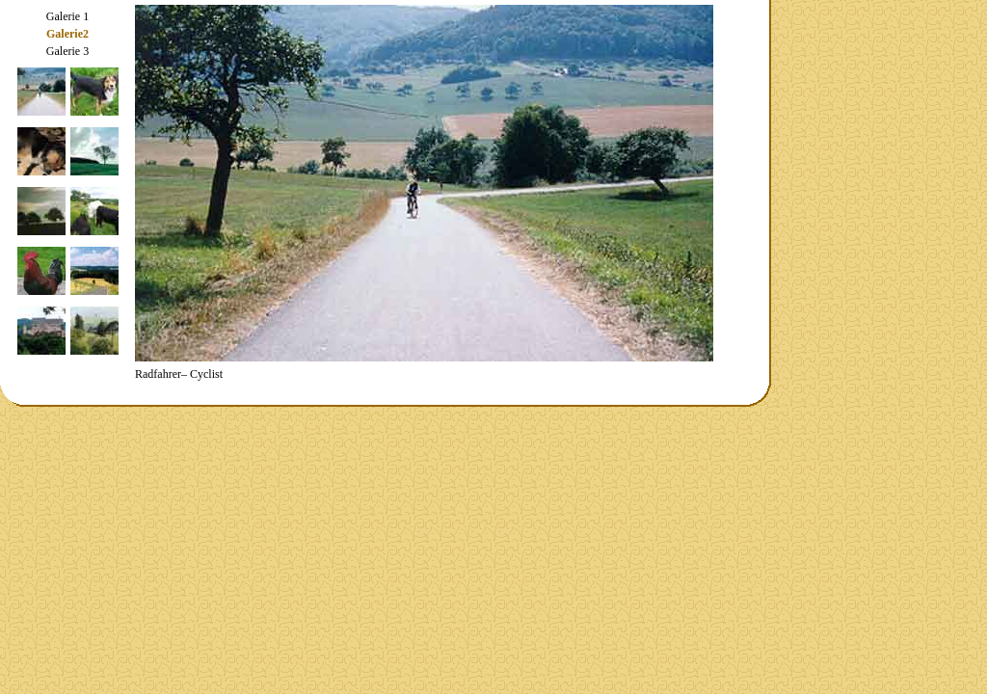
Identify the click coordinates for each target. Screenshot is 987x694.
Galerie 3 (67, 51)
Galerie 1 (67, 16)
